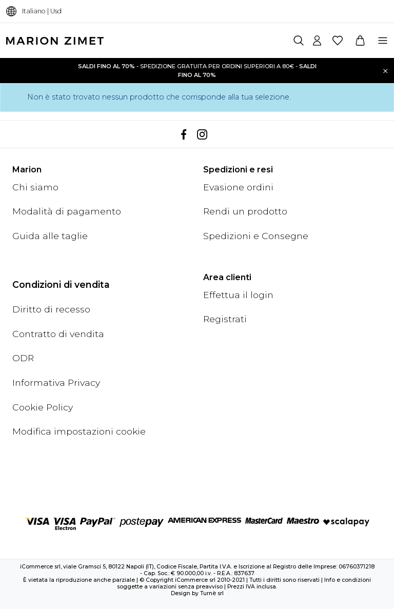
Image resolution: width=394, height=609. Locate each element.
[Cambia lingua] (11, 11)
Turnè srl (212, 593)
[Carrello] (360, 40)
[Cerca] (298, 40)
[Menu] (382, 40)
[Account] (317, 40)
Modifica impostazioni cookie (79, 431)
